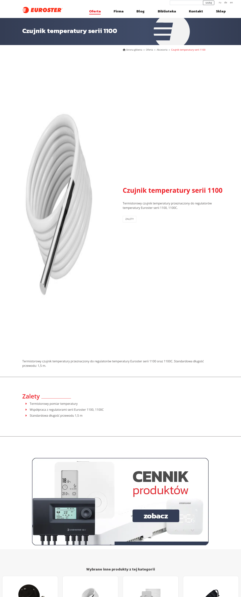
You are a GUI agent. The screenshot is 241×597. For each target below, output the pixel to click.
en (231, 2)
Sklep (221, 11)
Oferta (95, 11)
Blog (140, 11)
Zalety (129, 219)
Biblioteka (167, 11)
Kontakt (196, 11)
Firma (118, 11)
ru (220, 2)
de (225, 2)
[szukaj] (186, 3)
